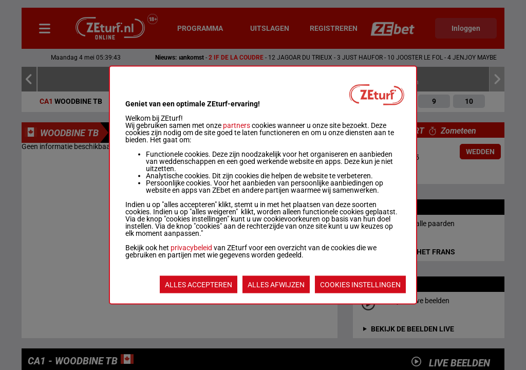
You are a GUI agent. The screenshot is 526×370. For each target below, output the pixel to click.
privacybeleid (191, 248)
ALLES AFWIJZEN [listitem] (276, 285)
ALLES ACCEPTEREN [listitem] (198, 285)
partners (236, 125)
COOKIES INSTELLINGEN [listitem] (360, 285)
